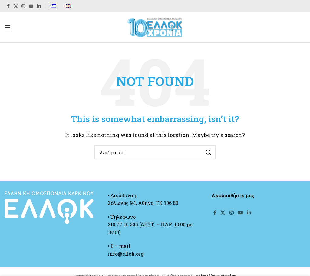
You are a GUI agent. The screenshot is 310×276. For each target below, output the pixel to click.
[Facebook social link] (8, 6)
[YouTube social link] (31, 6)
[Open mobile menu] (8, 27)
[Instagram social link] (23, 6)
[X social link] (16, 6)
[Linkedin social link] (39, 6)
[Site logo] (155, 26)
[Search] (155, 152)
